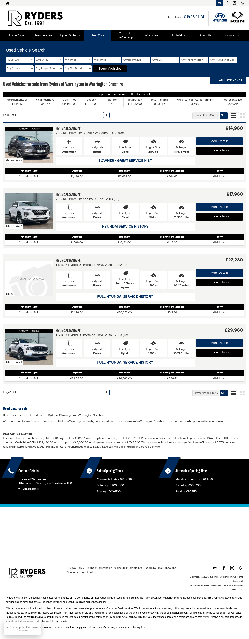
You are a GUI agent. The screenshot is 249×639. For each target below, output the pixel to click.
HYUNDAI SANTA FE (68, 128)
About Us (205, 35)
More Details (219, 141)
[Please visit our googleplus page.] (242, 3)
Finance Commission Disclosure (106, 568)
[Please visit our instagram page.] (234, 3)
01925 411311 (194, 17)
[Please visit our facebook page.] (227, 3)
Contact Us (232, 35)
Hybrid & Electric (70, 35)
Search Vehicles (110, 68)
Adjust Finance (230, 80)
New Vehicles (43, 35)
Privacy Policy (75, 568)
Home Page (16, 35)
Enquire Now (219, 150)
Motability (178, 35)
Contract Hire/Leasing (125, 35)
